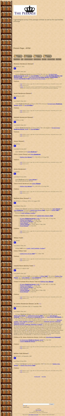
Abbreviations (37, 59)
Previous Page (51, 59)
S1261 (21, 86)
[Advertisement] (38, 35)
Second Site (36, 414)
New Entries (17, 59)
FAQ (22, 59)
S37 (21, 83)
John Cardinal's (31, 414)
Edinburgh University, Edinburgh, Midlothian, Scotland (28, 324)
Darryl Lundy (38, 409)
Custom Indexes (28, 59)
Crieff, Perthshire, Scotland (28, 213)
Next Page (58, 59)
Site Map (44, 59)
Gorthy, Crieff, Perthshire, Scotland (36, 248)
